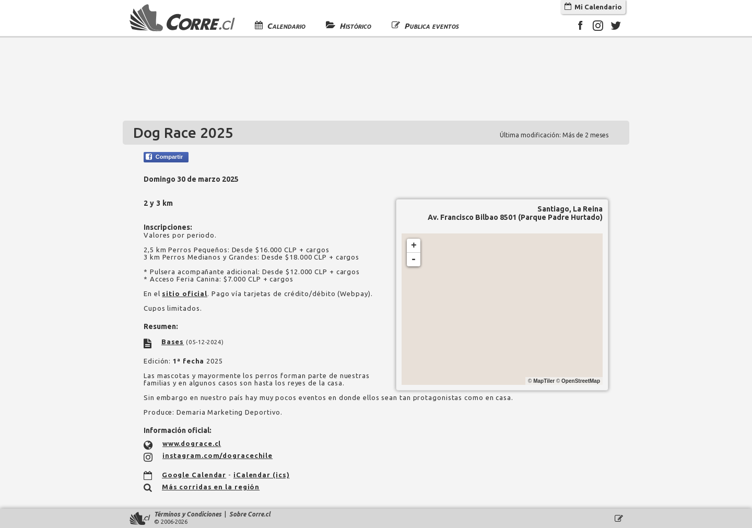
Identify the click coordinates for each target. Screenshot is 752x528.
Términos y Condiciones (187, 514)
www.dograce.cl (191, 443)
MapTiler (544, 381)
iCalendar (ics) (261, 474)
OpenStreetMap (580, 381)
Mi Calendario (593, 6)
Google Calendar (194, 474)
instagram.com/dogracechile (217, 455)
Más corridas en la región (211, 486)
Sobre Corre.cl (250, 514)
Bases (172, 341)
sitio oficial (184, 293)
